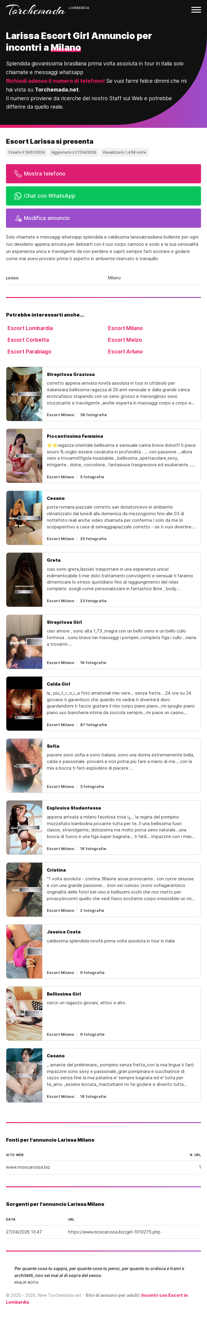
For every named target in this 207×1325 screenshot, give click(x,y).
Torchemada (36, 10)
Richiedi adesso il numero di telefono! (55, 81)
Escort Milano (125, 328)
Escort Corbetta (28, 340)
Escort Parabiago (29, 351)
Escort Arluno (125, 351)
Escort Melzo (125, 340)
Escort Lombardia (30, 328)
